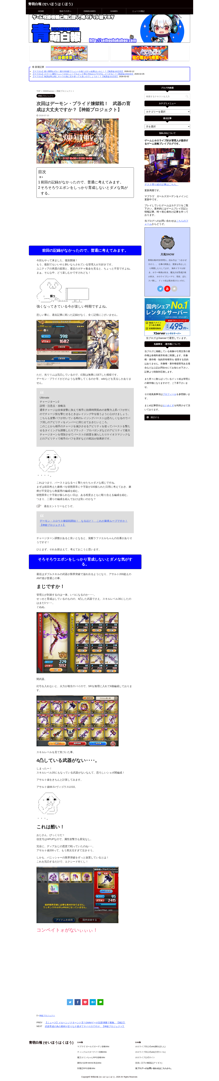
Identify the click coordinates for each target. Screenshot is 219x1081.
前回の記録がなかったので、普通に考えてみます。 (82, 182)
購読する (153, 417)
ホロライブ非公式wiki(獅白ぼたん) (150, 1046)
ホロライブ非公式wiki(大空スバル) (150, 1052)
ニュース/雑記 (138, 11)
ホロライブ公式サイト (145, 1057)
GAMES (114, 11)
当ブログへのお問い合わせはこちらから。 (154, 1068)
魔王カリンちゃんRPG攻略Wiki (91, 1057)
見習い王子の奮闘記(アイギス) (148, 1063)
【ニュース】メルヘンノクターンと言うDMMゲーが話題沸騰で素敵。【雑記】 (85, 1022)
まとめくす (168, 405)
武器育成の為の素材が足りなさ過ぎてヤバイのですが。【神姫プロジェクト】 (85, 1026)
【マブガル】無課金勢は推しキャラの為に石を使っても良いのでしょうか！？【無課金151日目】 (75, 76)
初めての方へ (65, 11)
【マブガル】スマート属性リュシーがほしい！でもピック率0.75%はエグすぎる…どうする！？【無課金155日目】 (83, 74)
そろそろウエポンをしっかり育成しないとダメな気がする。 (84, 190)
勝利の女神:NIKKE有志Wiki (89, 1063)
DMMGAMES (90, 11)
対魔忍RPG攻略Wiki (86, 1068)
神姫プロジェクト (47, 1015)
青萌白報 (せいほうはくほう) (50, 4)
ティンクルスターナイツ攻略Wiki (92, 1052)
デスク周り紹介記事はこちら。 (161, 184)
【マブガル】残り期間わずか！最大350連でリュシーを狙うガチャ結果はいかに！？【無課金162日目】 (78, 71)
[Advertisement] (85, 221)
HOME (41, 11)
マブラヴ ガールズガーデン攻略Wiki (93, 1046)
